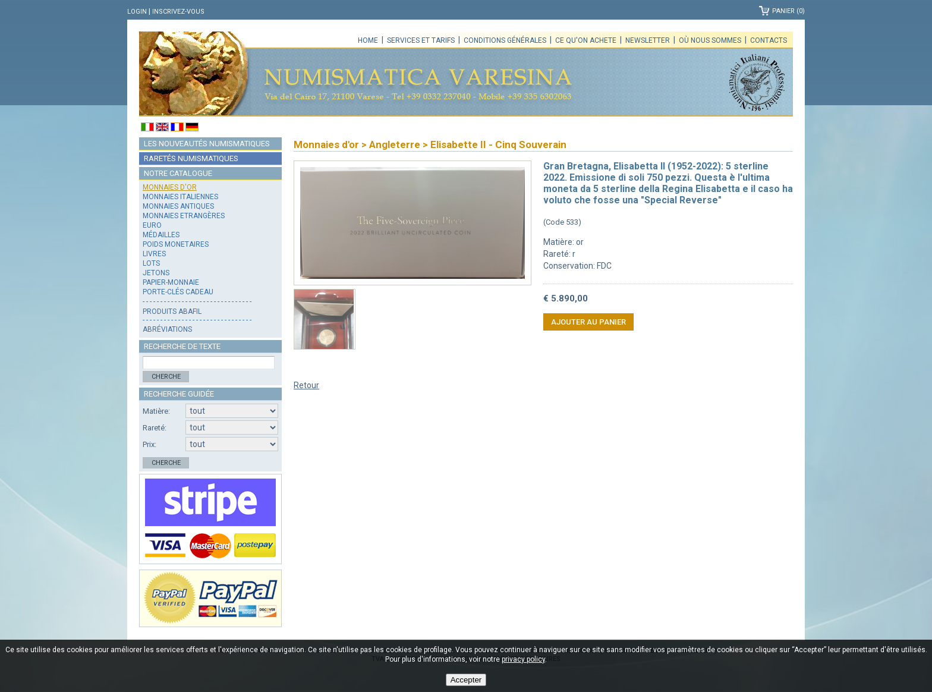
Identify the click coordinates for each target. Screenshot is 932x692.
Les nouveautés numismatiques (207, 143)
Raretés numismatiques (191, 158)
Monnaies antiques (178, 206)
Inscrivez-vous (178, 11)
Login (137, 11)
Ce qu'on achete (585, 40)
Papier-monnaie (171, 282)
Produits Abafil (172, 311)
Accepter (466, 679)
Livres (154, 254)
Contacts (768, 40)
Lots (151, 263)
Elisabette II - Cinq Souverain (498, 144)
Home (368, 40)
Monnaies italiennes (180, 197)
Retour (306, 385)
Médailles (161, 235)
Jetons (156, 273)
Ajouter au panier (588, 321)
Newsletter (647, 40)
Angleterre (394, 144)
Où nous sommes (710, 40)
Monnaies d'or (170, 187)
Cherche (166, 376)
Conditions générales (505, 40)
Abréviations (167, 329)
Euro (152, 225)
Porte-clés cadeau (178, 292)
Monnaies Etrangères (184, 216)
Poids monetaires (176, 244)
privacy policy (523, 659)
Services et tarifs (421, 40)
